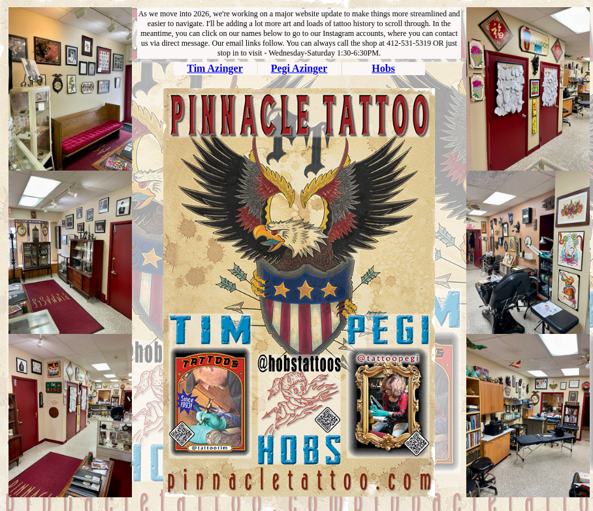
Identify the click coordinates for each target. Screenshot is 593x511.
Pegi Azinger (299, 68)
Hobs (383, 68)
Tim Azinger (214, 68)
